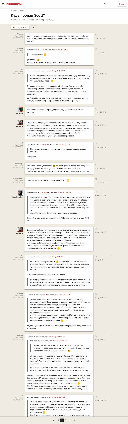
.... (31, 54)
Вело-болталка (17, 11)
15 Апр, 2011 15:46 (101, 260)
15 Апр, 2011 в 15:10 (58, 257)
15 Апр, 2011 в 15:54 (58, 397)
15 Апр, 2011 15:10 (100, 168)
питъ (43, 50)
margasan (44, 144)
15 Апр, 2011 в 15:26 (64, 295)
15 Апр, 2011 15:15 (100, 183)
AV (37, 20)
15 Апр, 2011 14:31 (100, 112)
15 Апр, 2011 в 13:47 (58, 71)
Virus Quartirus (17, 197)
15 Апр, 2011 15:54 (101, 340)
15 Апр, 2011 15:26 (101, 232)
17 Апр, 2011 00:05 (47, 20)
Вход (121, 4)
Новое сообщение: (27, 20)
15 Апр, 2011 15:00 (101, 147)
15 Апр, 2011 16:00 (101, 400)
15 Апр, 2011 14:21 (100, 53)
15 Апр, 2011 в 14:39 (64, 193)
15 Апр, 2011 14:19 (100, 38)
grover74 (19, 126)
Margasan (19, 113)
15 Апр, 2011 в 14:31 (64, 144)
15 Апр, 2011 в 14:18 (62, 50)
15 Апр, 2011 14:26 (101, 74)
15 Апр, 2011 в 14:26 (58, 337)
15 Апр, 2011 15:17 (100, 196)
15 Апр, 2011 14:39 (101, 125)
